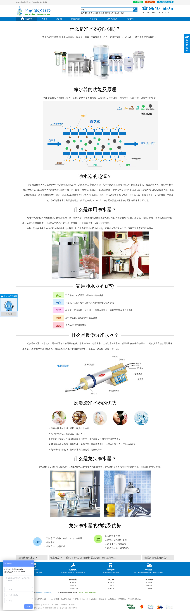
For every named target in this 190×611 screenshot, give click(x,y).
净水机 (117, 13)
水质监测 (149, 582)
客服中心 (131, 19)
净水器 (44, 19)
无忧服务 (149, 588)
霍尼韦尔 (95, 557)
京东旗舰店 (122, 599)
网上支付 (111, 582)
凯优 (122, 13)
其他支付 (111, 588)
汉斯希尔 (111, 557)
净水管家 (149, 585)
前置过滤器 (75, 19)
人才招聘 (55, 605)
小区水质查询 (54, 599)
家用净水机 (109, 13)
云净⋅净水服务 (112, 19)
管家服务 (93, 19)
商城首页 (26, 19)
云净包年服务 (94, 13)
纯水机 (101, 13)
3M (103, 557)
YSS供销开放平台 (134, 599)
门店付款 (111, 585)
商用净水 (85, 599)
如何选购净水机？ (27, 557)
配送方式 (73, 582)
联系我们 (72, 605)
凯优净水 (102, 599)
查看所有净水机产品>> (156, 557)
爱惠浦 (69, 557)
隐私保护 (46, 605)
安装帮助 (73, 585)
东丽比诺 (85, 557)
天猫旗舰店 (112, 599)
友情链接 (63, 605)
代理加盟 (37, 605)
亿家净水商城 (66, 599)
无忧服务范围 (73, 588)
